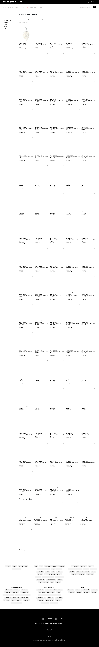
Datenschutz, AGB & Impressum (58, 623)
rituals (52, 582)
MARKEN (23, 7)
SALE (27, 7)
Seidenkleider (15, 592)
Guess (53, 571)
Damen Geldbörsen (24, 592)
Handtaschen (24, 589)
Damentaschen (9, 589)
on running (58, 582)
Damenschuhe (6, 600)
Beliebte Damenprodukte (16, 587)
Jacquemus (54, 566)
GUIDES (31, 7)
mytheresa (21, 566)
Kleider (13, 600)
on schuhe (59, 574)
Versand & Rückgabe (38, 623)
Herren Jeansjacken (49, 600)
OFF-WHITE (40, 574)
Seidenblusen (26, 600)
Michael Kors (47, 566)
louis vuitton (46, 582)
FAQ (43, 623)
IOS (36, 618)
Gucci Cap (77, 589)
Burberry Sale (83, 566)
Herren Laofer (50, 597)
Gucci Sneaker (71, 592)
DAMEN (12, 7)
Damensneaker (8, 592)
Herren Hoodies (59, 597)
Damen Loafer (16, 597)
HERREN (17, 7)
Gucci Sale (87, 571)
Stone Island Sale (75, 566)
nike (40, 582)
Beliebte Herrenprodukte (49, 587)
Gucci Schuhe (86, 592)
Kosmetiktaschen (24, 597)
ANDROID (49, 618)
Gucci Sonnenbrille (85, 589)
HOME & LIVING (38, 7)
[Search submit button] (94, 7)
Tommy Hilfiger (40, 571)
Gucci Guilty (94, 592)
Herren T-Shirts (40, 589)
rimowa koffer (52, 574)
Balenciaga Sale (80, 571)
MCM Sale (74, 574)
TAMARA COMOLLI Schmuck (46, 12)
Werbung (47, 623)
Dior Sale (93, 571)
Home (20, 12)
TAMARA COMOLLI (35, 12)
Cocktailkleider (8, 597)
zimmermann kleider (40, 579)
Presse (51, 623)
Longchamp (60, 579)
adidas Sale (72, 571)
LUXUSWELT (6, 7)
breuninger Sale (81, 574)
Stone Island (61, 566)
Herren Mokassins (50, 592)
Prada (41, 566)
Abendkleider (16, 589)
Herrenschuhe (42, 592)
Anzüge (58, 592)
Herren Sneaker (49, 589)
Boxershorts (58, 600)
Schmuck (24, 12)
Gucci (36, 566)
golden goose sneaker (51, 579)
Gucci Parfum (94, 589)
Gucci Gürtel (79, 592)
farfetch (14, 566)
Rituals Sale (91, 566)
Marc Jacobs (59, 571)
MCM (46, 574)
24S (26, 566)
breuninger (8, 566)
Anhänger (29, 12)
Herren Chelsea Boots (41, 597)
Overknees (19, 600)
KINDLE (62, 618)
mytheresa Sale (90, 574)
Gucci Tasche (70, 589)
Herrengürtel (41, 600)
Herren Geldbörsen (57, 589)
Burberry (47, 571)
